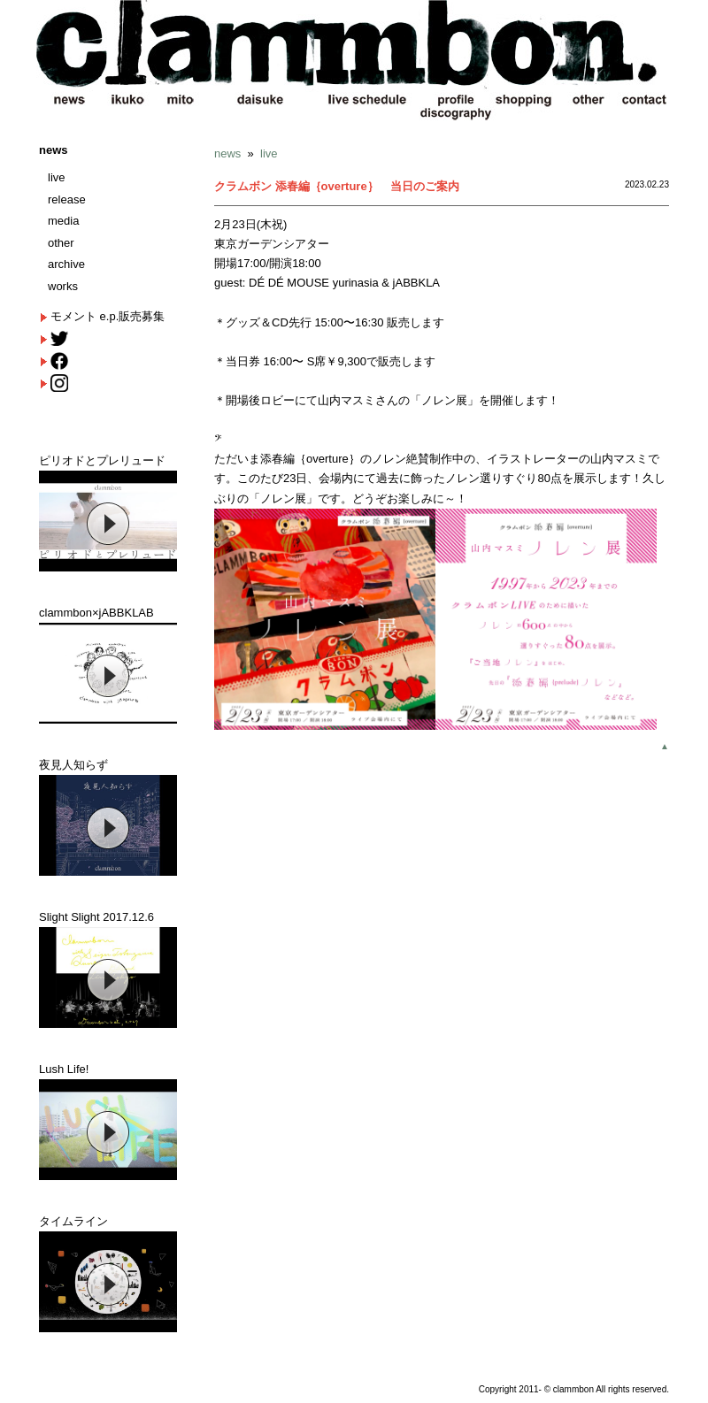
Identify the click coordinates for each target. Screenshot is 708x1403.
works (63, 286)
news (53, 150)
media (63, 220)
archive (66, 264)
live (56, 177)
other (61, 242)
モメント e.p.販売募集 (107, 316)
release (67, 199)
